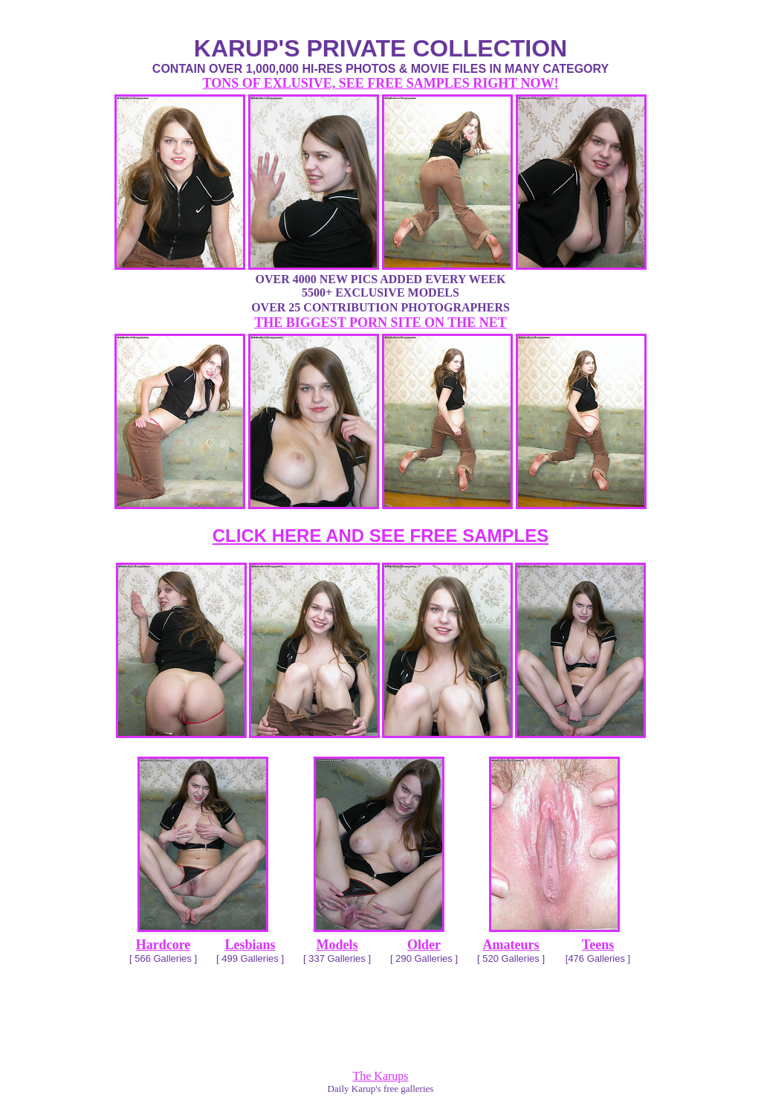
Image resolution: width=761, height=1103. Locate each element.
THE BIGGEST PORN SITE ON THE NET (380, 322)
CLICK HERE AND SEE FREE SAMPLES (381, 535)
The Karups (380, 1076)
